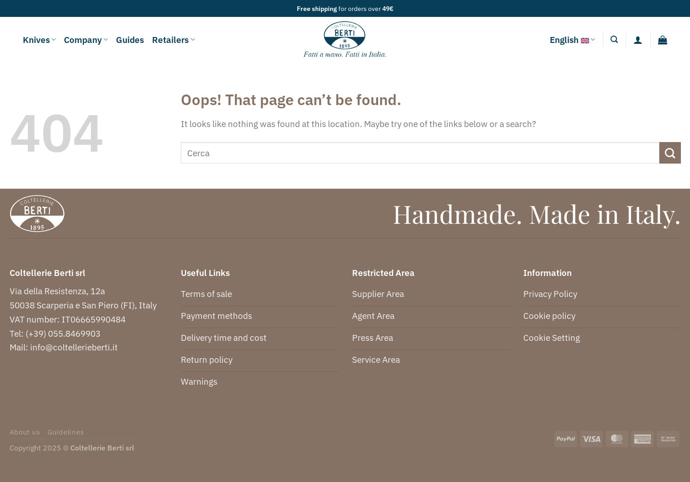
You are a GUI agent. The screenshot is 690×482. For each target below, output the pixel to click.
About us (25, 432)
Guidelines (65, 432)
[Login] (638, 40)
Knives (39, 39)
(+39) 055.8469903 (63, 333)
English (572, 39)
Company (86, 39)
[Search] (614, 39)
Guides (130, 39)
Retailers (173, 39)
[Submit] (670, 153)
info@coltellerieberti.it (74, 347)
